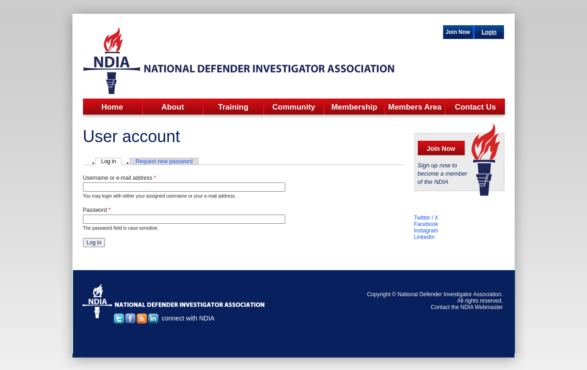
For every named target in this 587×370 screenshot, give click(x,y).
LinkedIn (424, 237)
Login (489, 32)
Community (294, 107)
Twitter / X (426, 218)
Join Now (458, 32)
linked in (153, 318)
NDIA (239, 59)
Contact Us (475, 107)
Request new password (164, 161)
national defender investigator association (174, 301)
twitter (119, 318)
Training (233, 107)
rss (142, 318)
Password (97, 210)
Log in (111, 161)
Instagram (426, 230)
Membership (354, 107)
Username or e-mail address (119, 178)
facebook (130, 318)
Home (112, 107)
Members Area (415, 107)
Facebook (426, 224)
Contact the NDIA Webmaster (467, 307)
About (172, 107)
